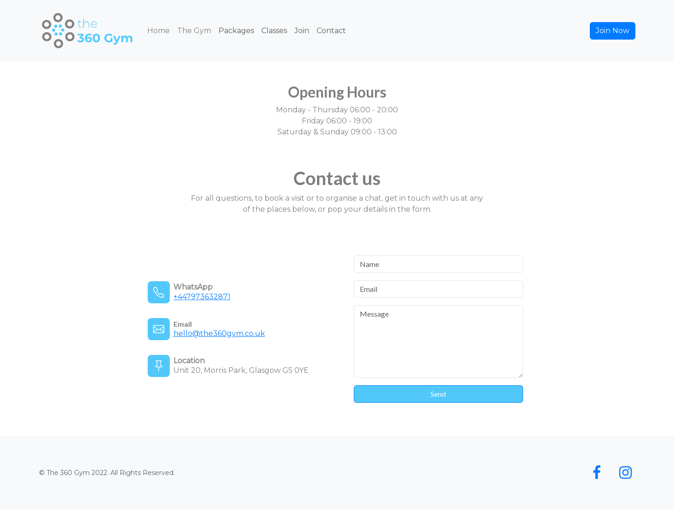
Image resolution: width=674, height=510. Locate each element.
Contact (331, 30)
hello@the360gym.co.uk (219, 333)
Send (438, 393)
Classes (274, 30)
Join (301, 30)
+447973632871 (201, 296)
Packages (236, 30)
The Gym (194, 30)
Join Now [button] (612, 30)
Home (158, 30)
